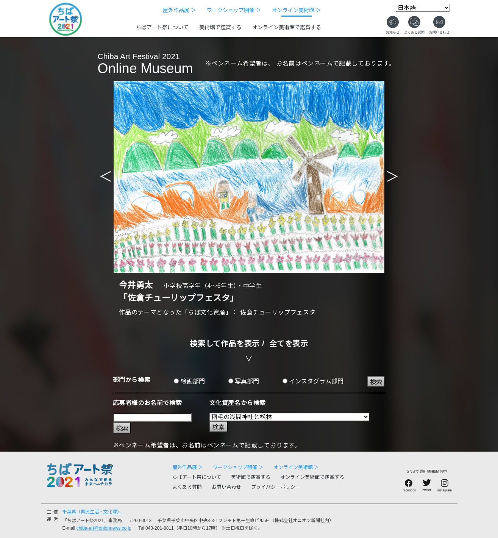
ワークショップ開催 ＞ (234, 10)
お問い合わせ (226, 487)
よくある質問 (187, 487)
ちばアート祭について (162, 27)
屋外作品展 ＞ (179, 10)
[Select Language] (423, 8)
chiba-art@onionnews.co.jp (103, 528)
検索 (376, 382)
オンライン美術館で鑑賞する (286, 27)
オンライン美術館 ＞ (296, 10)
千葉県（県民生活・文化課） (92, 512)
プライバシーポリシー (275, 487)
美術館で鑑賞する (220, 27)
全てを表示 (288, 343)
